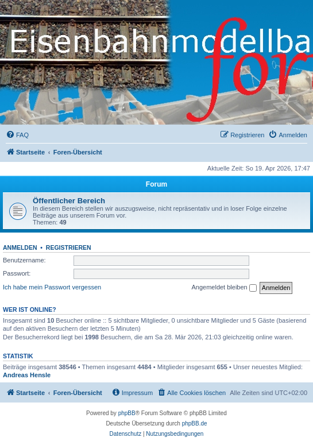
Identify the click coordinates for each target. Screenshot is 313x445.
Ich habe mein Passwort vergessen (52, 287)
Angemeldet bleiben (223, 288)
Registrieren (68, 247)
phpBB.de (194, 423)
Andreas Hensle (27, 375)
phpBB (127, 413)
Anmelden (20, 247)
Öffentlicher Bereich (69, 200)
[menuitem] (17, 135)
